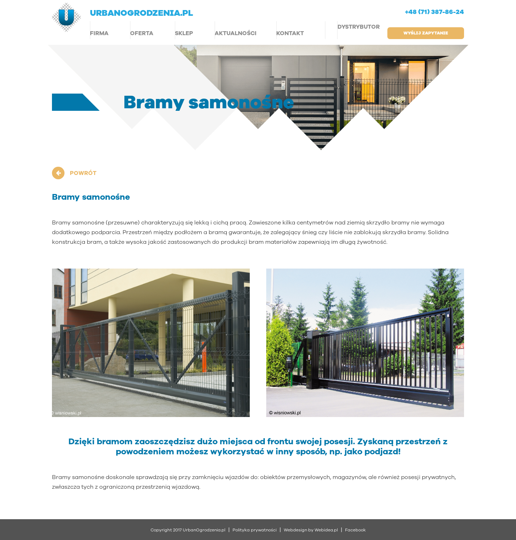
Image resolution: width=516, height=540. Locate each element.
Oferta (141, 33)
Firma (99, 33)
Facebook (355, 530)
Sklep (184, 33)
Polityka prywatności (255, 530)
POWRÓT (83, 173)
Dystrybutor (359, 27)
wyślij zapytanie (425, 33)
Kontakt (290, 33)
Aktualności (236, 33)
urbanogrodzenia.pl (141, 13)
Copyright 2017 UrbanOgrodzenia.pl (187, 530)
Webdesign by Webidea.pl (311, 530)
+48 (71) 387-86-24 (434, 12)
